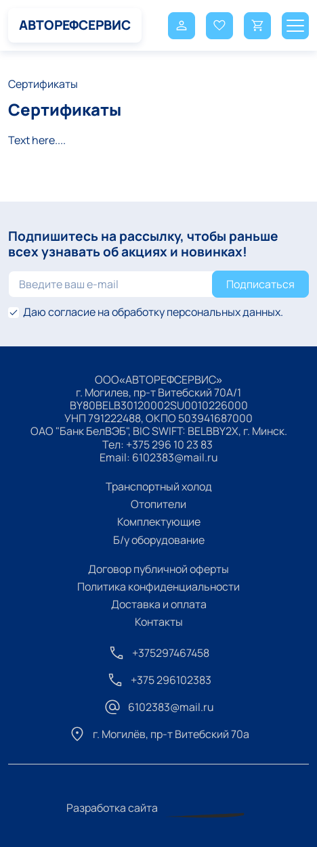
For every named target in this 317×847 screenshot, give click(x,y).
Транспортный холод (159, 486)
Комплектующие (158, 521)
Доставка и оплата (159, 604)
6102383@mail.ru (175, 457)
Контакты (159, 621)
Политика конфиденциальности (158, 586)
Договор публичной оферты (158, 569)
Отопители (158, 504)
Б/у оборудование (159, 539)
